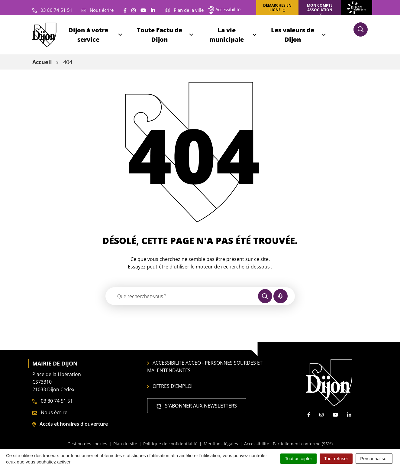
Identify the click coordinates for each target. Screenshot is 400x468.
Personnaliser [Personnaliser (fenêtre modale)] (374, 458)
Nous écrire (49, 412)
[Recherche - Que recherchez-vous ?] (182, 296)
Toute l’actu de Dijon (166, 35)
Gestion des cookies (87, 444)
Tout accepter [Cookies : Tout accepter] (298, 458)
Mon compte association (320, 9)
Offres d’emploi (169, 386)
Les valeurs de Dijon (299, 35)
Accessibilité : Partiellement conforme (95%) (288, 444)
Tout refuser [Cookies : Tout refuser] (336, 458)
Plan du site (125, 444)
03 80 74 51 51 (52, 401)
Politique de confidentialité (170, 444)
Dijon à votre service (96, 35)
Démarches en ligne (277, 7)
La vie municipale (233, 35)
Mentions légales (221, 444)
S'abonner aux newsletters (196, 405)
